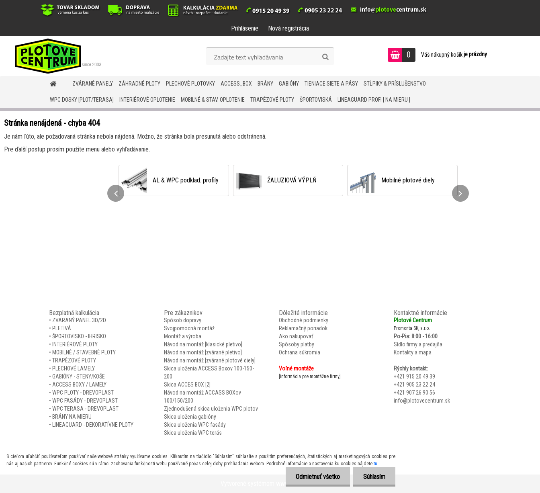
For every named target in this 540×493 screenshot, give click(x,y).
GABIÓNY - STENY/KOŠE (78, 376)
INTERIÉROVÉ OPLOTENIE (147, 99)
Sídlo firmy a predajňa (418, 344)
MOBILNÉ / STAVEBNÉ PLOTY (84, 352)
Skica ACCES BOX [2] (187, 384)
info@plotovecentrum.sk (422, 400)
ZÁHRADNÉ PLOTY (139, 83)
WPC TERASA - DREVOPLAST (85, 408)
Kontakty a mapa (413, 352)
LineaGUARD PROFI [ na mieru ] (374, 99)
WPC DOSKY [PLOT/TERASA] (82, 99)
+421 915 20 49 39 (414, 376)
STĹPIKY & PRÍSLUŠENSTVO (395, 83)
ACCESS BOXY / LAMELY (79, 384)
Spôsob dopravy (182, 320)
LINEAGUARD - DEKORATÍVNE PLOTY (92, 424)
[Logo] (55, 56)
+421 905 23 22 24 (414, 384)
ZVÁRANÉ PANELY (92, 83)
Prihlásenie (244, 28)
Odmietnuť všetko (318, 477)
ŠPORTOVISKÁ (316, 99)
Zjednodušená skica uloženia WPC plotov (211, 408)
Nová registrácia (288, 28)
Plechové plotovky (190, 83)
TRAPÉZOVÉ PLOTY (272, 99)
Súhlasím (374, 477)
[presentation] (115, 193)
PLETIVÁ (61, 328)
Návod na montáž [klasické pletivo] (203, 344)
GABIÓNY (289, 83)
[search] (325, 57)
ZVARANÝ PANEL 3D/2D (79, 320)
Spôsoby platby (296, 344)
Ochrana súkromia (299, 352)
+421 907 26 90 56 (414, 392)
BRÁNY (265, 83)
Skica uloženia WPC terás (193, 433)
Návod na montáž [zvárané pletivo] (203, 352)
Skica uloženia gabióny (190, 416)
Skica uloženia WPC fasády (195, 424)
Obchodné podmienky (303, 320)
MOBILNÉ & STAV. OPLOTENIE (213, 99)
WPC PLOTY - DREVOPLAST (83, 392)
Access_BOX (236, 83)
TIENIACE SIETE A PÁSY (331, 83)
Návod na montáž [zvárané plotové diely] (210, 360)
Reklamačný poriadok (303, 328)
